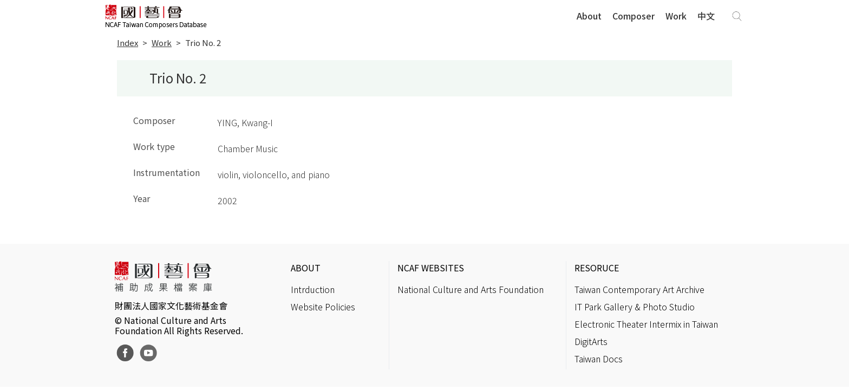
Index (127, 42)
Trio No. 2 (203, 42)
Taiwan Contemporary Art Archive (639, 289)
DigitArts (591, 341)
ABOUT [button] (306, 267)
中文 (706, 15)
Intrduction (313, 289)
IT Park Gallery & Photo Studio (634, 306)
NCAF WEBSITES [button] (430, 267)
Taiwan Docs (598, 358)
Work (676, 15)
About (589, 15)
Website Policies (323, 306)
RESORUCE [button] (596, 267)
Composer (633, 15)
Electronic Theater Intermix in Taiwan (646, 323)
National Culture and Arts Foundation (470, 289)
